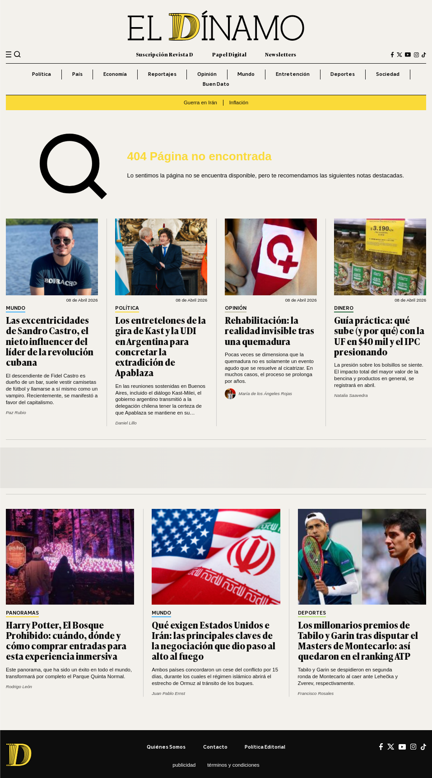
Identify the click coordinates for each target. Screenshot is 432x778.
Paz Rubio (16, 412)
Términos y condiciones (233, 765)
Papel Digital (229, 54)
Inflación (238, 102)
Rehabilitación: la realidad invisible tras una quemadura (269, 330)
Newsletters (280, 54)
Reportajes (162, 74)
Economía (115, 74)
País (77, 74)
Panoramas (22, 613)
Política (41, 74)
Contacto (215, 747)
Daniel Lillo (125, 422)
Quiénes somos (166, 747)
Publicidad (183, 765)
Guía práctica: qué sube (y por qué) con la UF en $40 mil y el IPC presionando (379, 335)
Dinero (343, 308)
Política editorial (265, 747)
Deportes (342, 74)
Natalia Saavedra (350, 395)
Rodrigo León (19, 686)
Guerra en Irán (200, 102)
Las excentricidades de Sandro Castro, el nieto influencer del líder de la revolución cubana (49, 340)
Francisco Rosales (316, 693)
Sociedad (387, 74)
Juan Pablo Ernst (168, 693)
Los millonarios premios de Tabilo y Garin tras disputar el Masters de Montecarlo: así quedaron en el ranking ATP (358, 640)
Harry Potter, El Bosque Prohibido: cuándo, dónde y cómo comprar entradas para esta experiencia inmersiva (66, 640)
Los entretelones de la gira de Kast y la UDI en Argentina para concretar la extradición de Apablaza (160, 346)
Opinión (207, 74)
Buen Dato (216, 84)
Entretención (293, 74)
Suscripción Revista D (164, 54)
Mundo (246, 74)
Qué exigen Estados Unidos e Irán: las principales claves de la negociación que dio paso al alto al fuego (213, 640)
